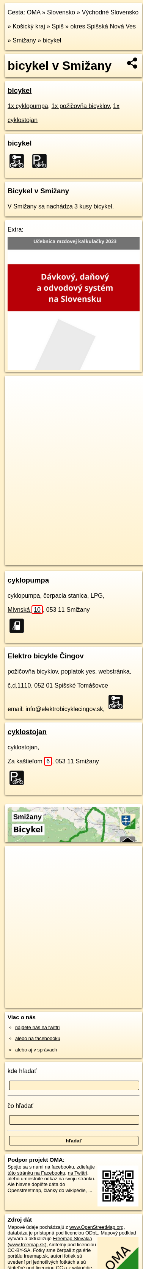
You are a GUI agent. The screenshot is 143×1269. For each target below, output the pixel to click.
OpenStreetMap (60, 553)
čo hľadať (20, 1106)
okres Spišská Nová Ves (103, 26)
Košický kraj (29, 26)
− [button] (18, 400)
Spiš (58, 26)
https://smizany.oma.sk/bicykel (37, 559)
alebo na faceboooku (37, 1038)
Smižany (24, 40)
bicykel (52, 40)
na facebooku (59, 1167)
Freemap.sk (100, 553)
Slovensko (61, 12)
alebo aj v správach (36, 1050)
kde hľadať (22, 1071)
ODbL (91, 1233)
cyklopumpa (28, 580)
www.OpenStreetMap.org (96, 1227)
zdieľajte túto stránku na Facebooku (51, 1169)
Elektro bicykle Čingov (46, 656)
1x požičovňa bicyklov (81, 106)
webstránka (114, 671)
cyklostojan (27, 732)
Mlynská (25, 609)
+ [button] (18, 388)
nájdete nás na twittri (37, 1027)
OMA (34, 12)
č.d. (19, 685)
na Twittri (77, 1173)
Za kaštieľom (30, 761)
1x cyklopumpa (28, 106)
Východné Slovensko (110, 12)
